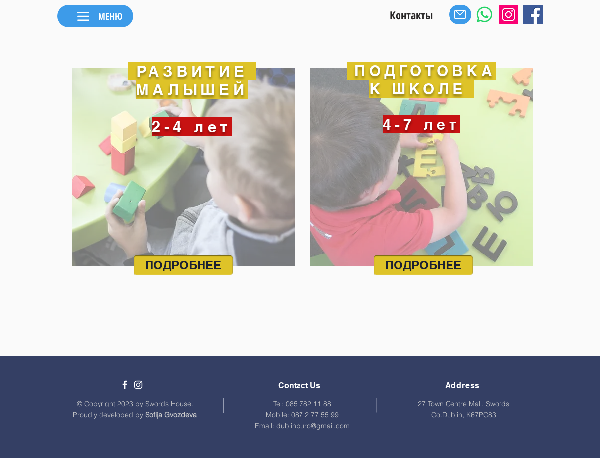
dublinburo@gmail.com (313, 425)
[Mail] (460, 14)
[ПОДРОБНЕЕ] (183, 265)
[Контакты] (411, 14)
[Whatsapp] (484, 14)
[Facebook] (533, 14)
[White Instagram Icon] (138, 384)
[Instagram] (508, 14)
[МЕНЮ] (95, 16)
